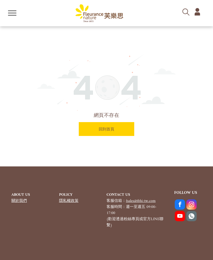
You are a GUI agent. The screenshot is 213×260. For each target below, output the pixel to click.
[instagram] (191, 205)
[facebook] (180, 205)
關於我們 (19, 200)
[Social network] (191, 217)
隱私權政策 (68, 200)
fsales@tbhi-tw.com (141, 200)
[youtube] (180, 217)
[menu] (12, 13)
